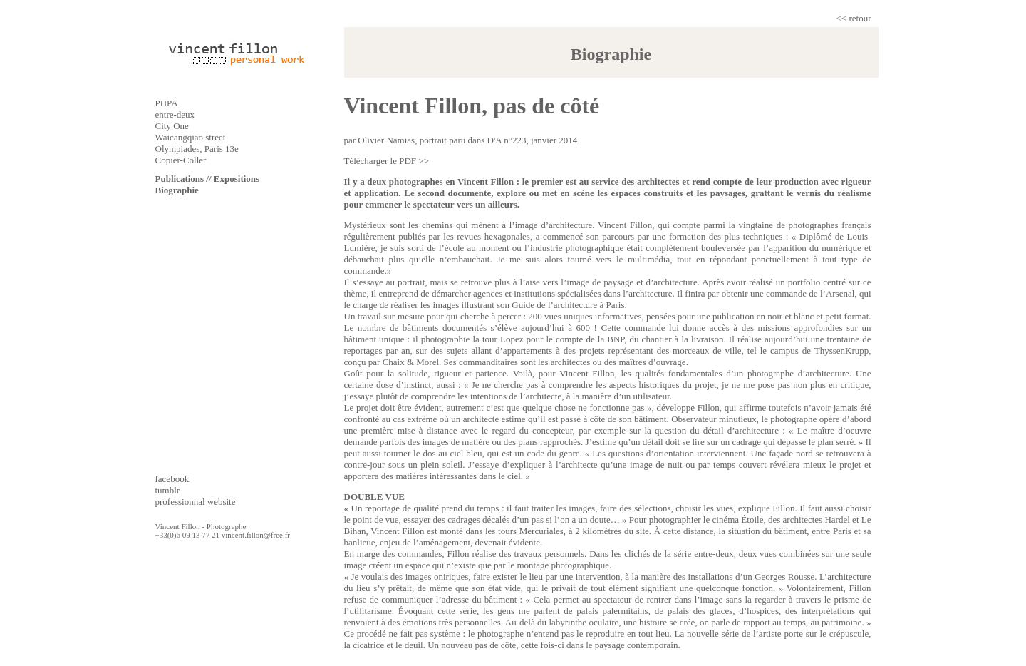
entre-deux (175, 114)
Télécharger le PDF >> (386, 160)
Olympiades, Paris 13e (197, 148)
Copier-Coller (181, 160)
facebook (172, 478)
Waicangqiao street (190, 137)
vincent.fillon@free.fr (256, 535)
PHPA (166, 103)
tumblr (167, 490)
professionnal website (195, 501)
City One (172, 126)
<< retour (853, 18)
